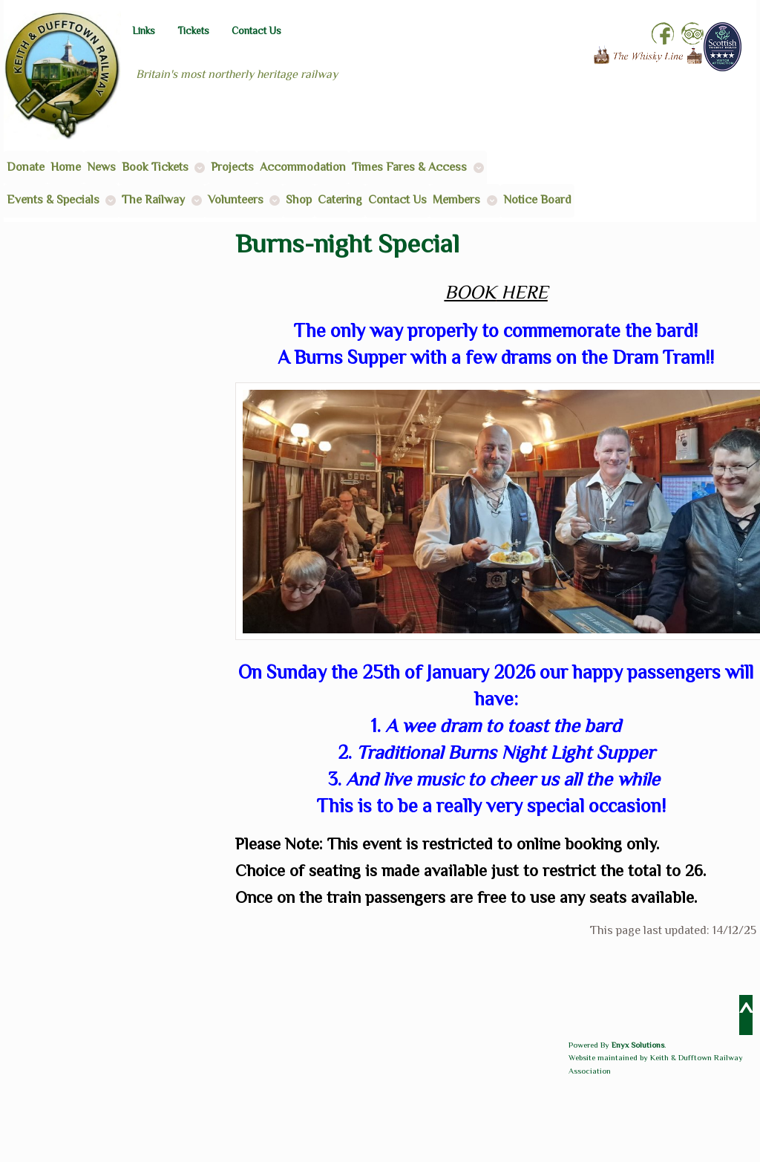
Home (65, 167)
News (101, 167)
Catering (340, 199)
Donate (26, 167)
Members (456, 199)
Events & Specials (53, 199)
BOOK (471, 292)
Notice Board (537, 199)
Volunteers (235, 199)
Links (143, 30)
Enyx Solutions (638, 1044)
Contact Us (256, 30)
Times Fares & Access (409, 167)
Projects (232, 167)
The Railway (153, 199)
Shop (299, 199)
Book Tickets (155, 167)
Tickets (193, 30)
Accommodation (303, 167)
